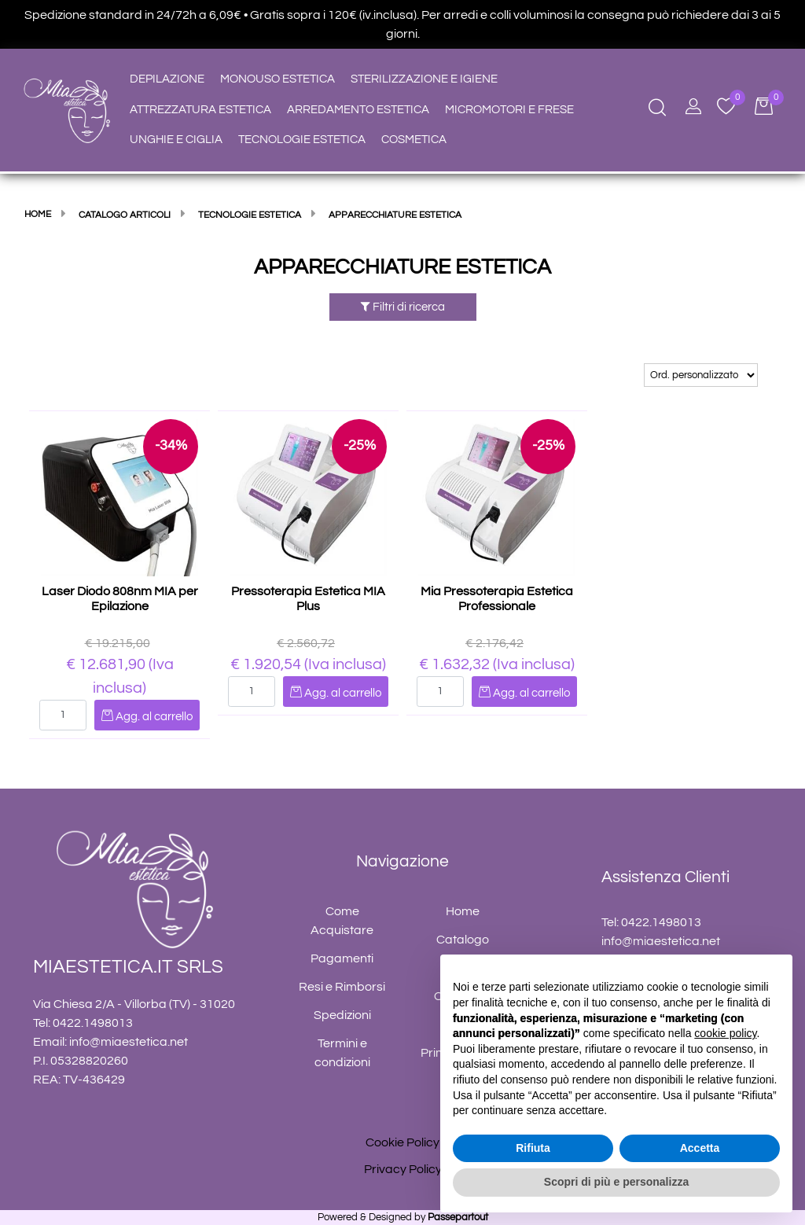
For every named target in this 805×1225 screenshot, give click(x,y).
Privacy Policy (403, 1169)
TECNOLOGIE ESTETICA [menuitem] (302, 139)
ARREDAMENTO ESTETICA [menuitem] (358, 110)
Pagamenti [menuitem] (342, 958)
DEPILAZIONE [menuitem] (167, 79)
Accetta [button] (700, 1148)
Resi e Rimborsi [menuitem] (342, 986)
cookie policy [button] (725, 1033)
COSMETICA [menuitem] (414, 139)
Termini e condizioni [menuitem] (342, 1053)
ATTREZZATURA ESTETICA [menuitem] (200, 110)
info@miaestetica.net (128, 1042)
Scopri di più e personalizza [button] (616, 1181)
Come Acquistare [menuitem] (342, 920)
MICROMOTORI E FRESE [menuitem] (509, 110)
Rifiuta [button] (533, 1148)
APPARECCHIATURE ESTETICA (402, 267)
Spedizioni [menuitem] (342, 1015)
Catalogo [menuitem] (462, 939)
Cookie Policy (402, 1142)
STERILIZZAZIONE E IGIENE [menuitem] (424, 79)
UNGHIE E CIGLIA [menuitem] (176, 139)
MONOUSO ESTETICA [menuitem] (277, 79)
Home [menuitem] (463, 911)
